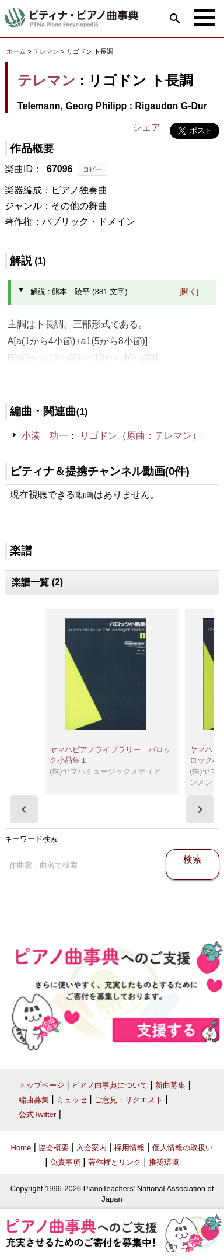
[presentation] (24, 809)
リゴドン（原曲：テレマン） (140, 436)
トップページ (41, 1085)
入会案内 (91, 1147)
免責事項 (65, 1162)
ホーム (16, 51)
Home (21, 1147)
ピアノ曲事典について (110, 1085)
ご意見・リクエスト (128, 1099)
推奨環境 (164, 1162)
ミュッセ (72, 1099)
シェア (146, 127)
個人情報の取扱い (182, 1147)
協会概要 (53, 1147)
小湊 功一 (45, 436)
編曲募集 (34, 1099)
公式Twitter (37, 1114)
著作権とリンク (114, 1162)
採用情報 (129, 1147)
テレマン (46, 51)
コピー (92, 169)
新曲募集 (170, 1085)
